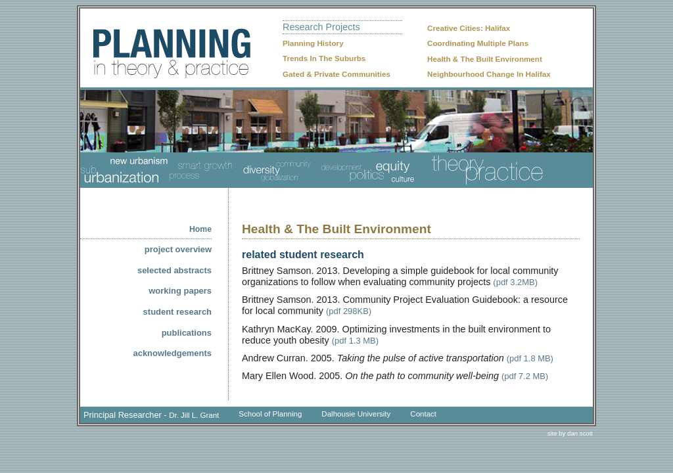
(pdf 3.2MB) (515, 282)
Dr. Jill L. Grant (194, 415)
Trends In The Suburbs (324, 58)
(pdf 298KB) (348, 311)
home (200, 229)
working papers (180, 291)
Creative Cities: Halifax (468, 28)
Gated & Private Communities (336, 74)
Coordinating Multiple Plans (477, 43)
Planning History (313, 43)
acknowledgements (172, 353)
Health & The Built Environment (484, 59)
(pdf (515, 358)
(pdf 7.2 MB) (524, 376)
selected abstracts (174, 270)
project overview (178, 249)
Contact (423, 414)
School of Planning (270, 414)
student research (177, 312)
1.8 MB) (538, 358)
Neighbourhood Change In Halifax (489, 74)
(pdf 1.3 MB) (355, 341)
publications (187, 333)
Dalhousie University (355, 414)
